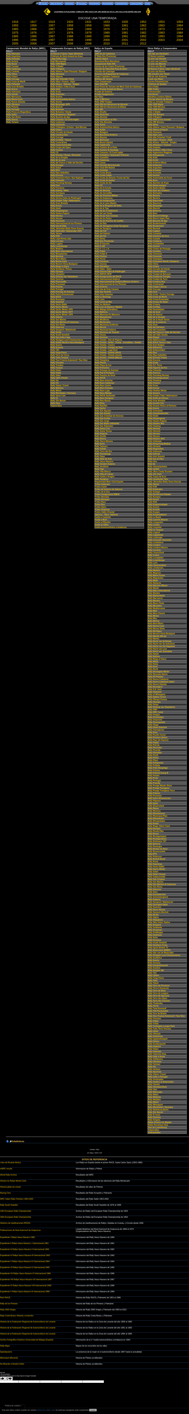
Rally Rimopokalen (156, 821)
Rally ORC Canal (155, 712)
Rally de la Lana (58, 160)
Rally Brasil (11, 64)
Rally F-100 (100, 246)
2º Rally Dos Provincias (105, 56)
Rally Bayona (101, 137)
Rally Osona (100, 335)
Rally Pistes (153, 758)
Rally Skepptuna (155, 920)
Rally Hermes (57, 216)
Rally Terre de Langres (158, 993)
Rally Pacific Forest (157, 735)
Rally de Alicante (102, 190)
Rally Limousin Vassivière (160, 540)
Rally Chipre (11, 76)
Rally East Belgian (156, 345)
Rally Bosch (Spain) (104, 142)
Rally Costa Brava (59, 142)
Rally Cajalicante (102, 145)
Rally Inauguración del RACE (108, 277)
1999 (88, 39)
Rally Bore (152, 213)
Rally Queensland (156, 806)
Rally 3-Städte (57, 66)
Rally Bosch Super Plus (158, 218)
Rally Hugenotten (156, 449)
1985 (15, 36)
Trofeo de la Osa (102, 492)
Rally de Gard (154, 312)
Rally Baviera (154, 198)
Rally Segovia (101, 434)
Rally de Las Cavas (103, 213)
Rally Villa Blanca (103, 472)
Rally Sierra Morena (104, 441)
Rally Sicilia (56, 332)
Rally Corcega (12, 79)
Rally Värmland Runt (157, 1087)
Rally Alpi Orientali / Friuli (62, 79)
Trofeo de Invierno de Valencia (108, 489)
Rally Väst (152, 1089)
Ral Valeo (99, 97)
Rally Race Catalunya (104, 383)
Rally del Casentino (157, 330)
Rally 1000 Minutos (156, 107)
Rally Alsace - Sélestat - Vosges (65, 84)
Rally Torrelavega (103, 454)
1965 (15, 29)
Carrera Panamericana (158, 82)
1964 (179, 25)
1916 (15, 21)
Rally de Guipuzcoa (104, 198)
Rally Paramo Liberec (157, 737)
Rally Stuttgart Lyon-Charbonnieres (67, 340)
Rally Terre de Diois (157, 991)
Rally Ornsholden (156, 717)
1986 (33, 36)
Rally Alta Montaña (103, 122)
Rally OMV (152, 710)
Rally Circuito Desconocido (107, 165)
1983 (161, 32)
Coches (147, 3)
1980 (106, 32)
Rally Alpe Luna (155, 135)
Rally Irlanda (12, 94)
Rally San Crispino (156, 879)
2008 (70, 43)
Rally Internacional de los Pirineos (66, 223)
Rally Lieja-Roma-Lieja (61, 239)
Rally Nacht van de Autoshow (161, 644)
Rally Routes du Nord (157, 849)
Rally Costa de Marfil (15, 82)
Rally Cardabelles (156, 244)
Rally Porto (153, 778)
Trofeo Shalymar (102, 510)
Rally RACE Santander (105, 396)
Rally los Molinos (103, 304)
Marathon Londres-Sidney (160, 97)
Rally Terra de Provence (159, 986)
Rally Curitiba (154, 307)
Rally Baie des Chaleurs (159, 190)
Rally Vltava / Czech (60, 385)
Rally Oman (153, 705)
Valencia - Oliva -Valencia (106, 515)
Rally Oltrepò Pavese (157, 699)
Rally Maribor (154, 593)
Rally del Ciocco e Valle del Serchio (67, 163)
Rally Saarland (57, 302)
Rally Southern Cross (157, 945)
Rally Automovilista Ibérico (63, 99)
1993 (161, 36)
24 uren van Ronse (156, 71)
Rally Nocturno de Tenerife (107, 332)
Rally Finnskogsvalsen (158, 378)
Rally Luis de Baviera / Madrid (108, 307)
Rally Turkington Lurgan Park (161, 1026)
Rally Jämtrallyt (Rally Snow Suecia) (67, 228)
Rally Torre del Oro (103, 451)
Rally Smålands (155, 927)
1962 (143, 25)
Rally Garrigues (58, 193)
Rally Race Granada (104, 388)
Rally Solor (153, 937)
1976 (33, 32)
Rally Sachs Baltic (59, 304)
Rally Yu (54, 398)
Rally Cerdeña (12, 71)
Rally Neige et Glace (60, 266)
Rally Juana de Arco (157, 477)
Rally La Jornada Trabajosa (160, 102)
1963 (161, 25)
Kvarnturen (153, 94)
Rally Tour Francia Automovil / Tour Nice (69, 360)
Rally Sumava (57, 347)
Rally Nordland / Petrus (61, 269)
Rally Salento (57, 317)
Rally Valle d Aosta (59, 378)
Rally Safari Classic (157, 874)
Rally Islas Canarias (104, 294)
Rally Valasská (154, 1051)
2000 (106, 39)
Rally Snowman (155, 930)
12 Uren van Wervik (156, 66)
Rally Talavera (101, 446)
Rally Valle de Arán (103, 459)
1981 (125, 32)
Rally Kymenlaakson (157, 515)
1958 (70, 25)
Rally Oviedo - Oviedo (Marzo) (108, 358)
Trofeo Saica (100, 507)
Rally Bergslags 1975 (60, 104)
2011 (125, 43)
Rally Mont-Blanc (58, 259)
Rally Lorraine (57, 241)
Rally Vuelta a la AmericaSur (161, 1082)
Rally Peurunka (155, 748)
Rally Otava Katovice (157, 727)
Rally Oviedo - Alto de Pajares (108, 340)
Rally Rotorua (154, 844)
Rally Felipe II (101, 254)
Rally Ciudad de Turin (157, 279)
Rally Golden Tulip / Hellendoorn (65, 201)
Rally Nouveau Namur (158, 674)
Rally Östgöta (154, 1120)
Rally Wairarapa (155, 1092)
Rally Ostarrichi (155, 720)
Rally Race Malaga (103, 393)
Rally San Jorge (102, 421)
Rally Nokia (153, 664)
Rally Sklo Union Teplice (159, 922)
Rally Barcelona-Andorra (106, 135)
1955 (15, 25)
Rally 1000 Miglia (58, 64)
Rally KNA (152, 502)
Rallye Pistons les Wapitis (160, 1122)
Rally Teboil (153, 983)
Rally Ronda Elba (156, 831)
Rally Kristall (153, 510)
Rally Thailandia (155, 1003)
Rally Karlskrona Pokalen (159, 494)
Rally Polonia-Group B (158, 773)
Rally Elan (152, 353)
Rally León (100, 299)
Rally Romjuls (154, 829)
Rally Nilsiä (153, 661)
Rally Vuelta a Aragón (104, 477)
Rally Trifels (153, 1024)
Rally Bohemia (57, 109)
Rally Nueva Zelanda (15, 102)
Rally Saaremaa (155, 864)
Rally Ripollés (101, 406)
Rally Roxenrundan (156, 851)
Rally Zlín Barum (58, 401)
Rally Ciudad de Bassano (159, 274)
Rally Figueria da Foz (157, 368)
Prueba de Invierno (103, 92)
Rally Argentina (13, 56)
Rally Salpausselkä (156, 877)
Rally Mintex (153, 616)
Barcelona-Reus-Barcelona (107, 61)
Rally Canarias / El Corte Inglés (65, 120)
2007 (51, 43)
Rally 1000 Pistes (155, 109)
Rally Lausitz (154, 525)
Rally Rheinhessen (156, 813)
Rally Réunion (154, 811)
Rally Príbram (154, 793)
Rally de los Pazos (103, 218)
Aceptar (93, 1410)
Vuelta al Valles (102, 525)
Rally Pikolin (100, 363)
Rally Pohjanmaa (155, 763)
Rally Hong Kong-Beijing (159, 444)
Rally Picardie (154, 750)
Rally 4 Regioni (57, 69)
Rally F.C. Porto (155, 365)
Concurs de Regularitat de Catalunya (111, 74)
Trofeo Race (100, 502)
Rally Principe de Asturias (62, 292)
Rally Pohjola (154, 765)
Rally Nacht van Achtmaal (159, 641)
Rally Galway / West (60, 190)
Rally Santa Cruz (102, 428)
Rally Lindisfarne (155, 542)
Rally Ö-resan (154, 1115)
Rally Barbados (155, 193)
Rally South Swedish (60, 335)
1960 (106, 25)
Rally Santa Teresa (103, 431)
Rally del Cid (100, 231)
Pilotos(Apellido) (107, 3)
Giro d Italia (153, 87)
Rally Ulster (56, 370)
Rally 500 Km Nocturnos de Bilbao (110, 107)
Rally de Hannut (155, 315)
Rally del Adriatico (156, 327)
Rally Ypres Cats (58, 396)
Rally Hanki (56, 208)
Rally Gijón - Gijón (103, 269)
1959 (88, 25)
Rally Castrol (154, 246)
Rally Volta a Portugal (157, 1077)
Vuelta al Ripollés (103, 522)
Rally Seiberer (154, 899)
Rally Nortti (153, 669)
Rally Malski (153, 588)
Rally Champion (155, 259)
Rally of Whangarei (156, 694)
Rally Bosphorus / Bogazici (63, 114)
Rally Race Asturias (104, 380)
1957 (51, 25)
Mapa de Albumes (56, 3)
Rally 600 (99, 109)
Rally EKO (55, 170)
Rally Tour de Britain (157, 1013)
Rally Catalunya (13, 69)
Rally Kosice (153, 507)
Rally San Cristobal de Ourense (109, 416)
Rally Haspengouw (59, 211)
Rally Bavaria (154, 196)
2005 (15, 43)
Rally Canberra (154, 241)
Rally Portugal (12, 109)
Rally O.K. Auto (155, 689)
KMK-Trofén (153, 89)
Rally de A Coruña (103, 188)
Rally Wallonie (57, 388)
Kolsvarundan (154, 92)
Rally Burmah (154, 228)
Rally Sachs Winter (59, 307)
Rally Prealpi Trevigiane (158, 788)
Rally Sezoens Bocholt (158, 912)
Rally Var (55, 380)
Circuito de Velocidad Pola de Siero (111, 69)
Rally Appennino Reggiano (160, 152)
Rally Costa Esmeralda (61, 145)
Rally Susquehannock (158, 965)
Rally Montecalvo (103, 322)
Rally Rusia (153, 862)
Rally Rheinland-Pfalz (157, 816)
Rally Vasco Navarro (104, 461)
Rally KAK (55, 236)
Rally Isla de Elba (58, 226)
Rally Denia (100, 239)
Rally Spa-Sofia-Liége (60, 337)
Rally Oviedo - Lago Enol (106, 350)
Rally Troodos (57, 365)
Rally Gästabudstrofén (158, 413)
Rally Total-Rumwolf (157, 1008)
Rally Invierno (101, 287)
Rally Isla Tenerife (103, 292)
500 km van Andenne (157, 76)
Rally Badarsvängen (157, 185)
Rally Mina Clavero (156, 613)
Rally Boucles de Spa (60, 117)
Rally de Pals (101, 223)
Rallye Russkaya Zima (158, 1125)
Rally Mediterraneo (156, 608)
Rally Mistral (153, 621)
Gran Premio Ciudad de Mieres (109, 89)
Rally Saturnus (57, 327)
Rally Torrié (153, 1006)
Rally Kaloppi (154, 492)
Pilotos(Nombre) (94, 3)
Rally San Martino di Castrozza (65, 322)
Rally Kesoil (153, 499)
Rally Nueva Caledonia (158, 679)
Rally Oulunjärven (156, 730)
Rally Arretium (154, 170)
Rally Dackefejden (156, 309)
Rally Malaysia (154, 583)
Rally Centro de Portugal (159, 249)
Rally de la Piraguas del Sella (108, 206)
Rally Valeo (56, 375)
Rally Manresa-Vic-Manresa (107, 315)
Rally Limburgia (155, 537)
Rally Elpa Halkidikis (60, 173)
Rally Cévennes (58, 125)
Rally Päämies (154, 801)
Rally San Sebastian (104, 426)
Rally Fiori (55, 185)
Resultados (82, 4)
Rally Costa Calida (103, 175)
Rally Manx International (62, 251)
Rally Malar (153, 580)
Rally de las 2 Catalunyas (106, 211)
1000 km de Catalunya (105, 54)
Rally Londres (154, 545)
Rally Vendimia (101, 466)
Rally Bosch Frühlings (158, 216)
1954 (179, 21)
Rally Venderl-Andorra (105, 464)
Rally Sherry (100, 439)
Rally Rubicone (155, 856)
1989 (88, 36)
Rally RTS (152, 854)
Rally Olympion (57, 274)
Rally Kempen (154, 497)
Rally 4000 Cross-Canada (159, 120)
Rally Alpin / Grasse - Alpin (63, 82)
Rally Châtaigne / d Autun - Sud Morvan (69, 127)
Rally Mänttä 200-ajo (157, 636)
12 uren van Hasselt (157, 59)
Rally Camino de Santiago (106, 150)
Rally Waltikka (154, 1100)
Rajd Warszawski (58, 61)
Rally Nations (154, 656)
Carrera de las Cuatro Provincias (110, 66)
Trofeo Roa (100, 504)
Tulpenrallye (56, 406)
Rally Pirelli (153, 755)
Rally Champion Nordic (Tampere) (163, 261)
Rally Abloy (153, 125)
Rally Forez (153, 385)
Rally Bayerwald (155, 201)
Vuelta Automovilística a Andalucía (111, 527)
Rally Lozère (153, 555)
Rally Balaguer (101, 132)
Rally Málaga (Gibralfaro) (106, 309)
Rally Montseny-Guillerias (106, 325)
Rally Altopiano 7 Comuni (159, 145)
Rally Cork (152, 292)
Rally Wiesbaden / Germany (63, 393)
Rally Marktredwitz (156, 596)
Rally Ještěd (153, 469)
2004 (179, 39)
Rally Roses (153, 834)
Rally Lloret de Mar (103, 302)
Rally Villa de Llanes (104, 474)
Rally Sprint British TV (158, 948)
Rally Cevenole (155, 256)
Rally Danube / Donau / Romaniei (66, 155)
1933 (106, 21)
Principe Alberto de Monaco (160, 99)
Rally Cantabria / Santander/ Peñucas (112, 155)
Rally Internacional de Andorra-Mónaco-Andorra (117, 282)
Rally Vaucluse (154, 1072)
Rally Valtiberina (155, 1059)
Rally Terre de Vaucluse (158, 996)
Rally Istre (152, 461)
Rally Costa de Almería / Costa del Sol (112, 178)
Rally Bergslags (155, 206)
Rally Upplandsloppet (158, 1039)
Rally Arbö (55, 89)
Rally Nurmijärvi (155, 687)
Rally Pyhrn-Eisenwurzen (62, 294)
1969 (88, 29)
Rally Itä (151, 464)
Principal (43, 4)
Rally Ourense (57, 279)
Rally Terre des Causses (159, 1001)
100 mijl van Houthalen (158, 54)
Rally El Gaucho (102, 244)
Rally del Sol (100, 236)
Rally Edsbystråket (156, 350)
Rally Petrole (153, 745)
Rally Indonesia (13, 92)
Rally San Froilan (102, 418)
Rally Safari (11, 114)
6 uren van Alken (155, 79)
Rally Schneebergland (158, 897)
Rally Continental (156, 284)
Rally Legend (154, 532)
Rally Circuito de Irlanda (62, 132)
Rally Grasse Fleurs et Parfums (162, 406)
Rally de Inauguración (105, 201)
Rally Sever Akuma (156, 910)
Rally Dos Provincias (104, 241)
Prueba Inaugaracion (104, 94)
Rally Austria (12, 61)
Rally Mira (152, 618)
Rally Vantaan (154, 1064)
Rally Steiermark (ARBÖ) (159, 950)
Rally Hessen (57, 218)
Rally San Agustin (103, 411)
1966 (33, 29)
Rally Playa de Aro (103, 365)
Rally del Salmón (102, 233)
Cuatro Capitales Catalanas (107, 76)
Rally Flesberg (154, 380)
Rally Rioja (100, 403)
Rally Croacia (57, 150)
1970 (106, 29)
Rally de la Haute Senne (159, 320)
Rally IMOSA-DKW (103, 274)
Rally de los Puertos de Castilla (109, 221)
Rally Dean (153, 325)
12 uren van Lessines (157, 61)
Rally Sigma (153, 917)
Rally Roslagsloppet (157, 836)
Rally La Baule (154, 517)
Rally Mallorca (101, 312)
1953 (161, 21)
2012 (143, 43)
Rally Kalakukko (155, 489)
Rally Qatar (153, 803)
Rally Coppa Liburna (157, 287)
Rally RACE (56, 297)
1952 (143, 21)
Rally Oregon (154, 715)
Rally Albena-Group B (158, 130)
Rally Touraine (57, 363)
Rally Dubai (56, 168)
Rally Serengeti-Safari (158, 905)
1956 (33, 25)
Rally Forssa (153, 388)
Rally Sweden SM (156, 970)
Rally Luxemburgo (59, 246)
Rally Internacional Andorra (107, 279)
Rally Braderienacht (157, 223)
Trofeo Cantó (101, 487)
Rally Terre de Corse (60, 355)
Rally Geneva (57, 196)
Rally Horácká (154, 446)
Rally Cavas (100, 163)
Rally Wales (153, 1094)
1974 (179, 29)
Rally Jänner (56, 233)
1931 (88, 21)
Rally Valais (56, 373)
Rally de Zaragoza (103, 228)
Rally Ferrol (100, 259)
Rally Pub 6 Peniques (104, 373)
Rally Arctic (56, 92)
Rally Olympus (13, 104)
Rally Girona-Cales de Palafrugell (66, 198)
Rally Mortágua (155, 631)
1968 (70, 29)
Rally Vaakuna (154, 1046)
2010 (106, 43)
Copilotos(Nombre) (121, 3)
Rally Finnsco (154, 373)
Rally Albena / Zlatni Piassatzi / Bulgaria (69, 71)
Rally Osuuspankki (156, 722)
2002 (143, 39)
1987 (51, 36)
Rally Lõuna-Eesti (156, 553)
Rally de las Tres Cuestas (106, 216)
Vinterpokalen (154, 1132)
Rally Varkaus (154, 1069)
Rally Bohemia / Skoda (61, 112)
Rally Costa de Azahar (105, 180)
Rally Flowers (154, 383)
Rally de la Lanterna (157, 322)
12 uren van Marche (157, 64)
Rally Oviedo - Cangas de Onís (109, 347)
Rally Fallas (100, 251)
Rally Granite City (156, 403)
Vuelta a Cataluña (103, 517)
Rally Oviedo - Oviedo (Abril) (108, 353)
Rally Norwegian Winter (158, 672)
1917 (33, 21)
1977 (51, 32)
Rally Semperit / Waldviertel (63, 330)
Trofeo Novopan (102, 499)
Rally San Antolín (103, 413)
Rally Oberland (154, 692)
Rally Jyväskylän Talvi (158, 479)
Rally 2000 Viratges (103, 102)
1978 (70, 32)
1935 (125, 21)
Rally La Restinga (103, 297)
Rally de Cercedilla (103, 193)
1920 (70, 21)
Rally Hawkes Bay (156, 423)
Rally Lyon (152, 563)
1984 (179, 32)
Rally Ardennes (57, 94)
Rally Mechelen (155, 606)
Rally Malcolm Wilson (157, 585)
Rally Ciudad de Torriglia (159, 277)
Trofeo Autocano (102, 484)
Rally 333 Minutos (156, 114)
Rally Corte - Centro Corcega (161, 294)
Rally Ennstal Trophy (157, 358)
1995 (15, 39)
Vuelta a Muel (101, 520)
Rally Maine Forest (156, 575)
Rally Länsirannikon (157, 565)
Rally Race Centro (103, 385)
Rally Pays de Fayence (158, 740)
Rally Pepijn (153, 742)
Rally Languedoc (155, 522)
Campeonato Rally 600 (105, 64)
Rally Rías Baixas (103, 401)
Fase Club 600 (101, 84)
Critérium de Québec (157, 84)
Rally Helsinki (154, 431)
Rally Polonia (12, 107)
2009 (88, 43)
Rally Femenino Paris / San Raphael (67, 178)
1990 (106, 36)
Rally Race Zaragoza (104, 398)
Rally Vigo (99, 469)
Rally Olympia (57, 271)
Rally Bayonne (154, 203)
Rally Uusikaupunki (157, 1044)
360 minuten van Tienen (159, 74)
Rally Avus (153, 180)
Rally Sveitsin (154, 968)
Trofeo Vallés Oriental (105, 512)
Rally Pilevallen (155, 753)
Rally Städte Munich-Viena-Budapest (67, 342)
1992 (143, 36)
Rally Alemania (13, 54)
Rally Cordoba (101, 170)
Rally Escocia (57, 175)
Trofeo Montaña (102, 497)
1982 (143, 32)
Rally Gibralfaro (102, 266)
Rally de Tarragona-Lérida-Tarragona (111, 226)
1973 (161, 29)
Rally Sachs (100, 408)
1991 (125, 36)
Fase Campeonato (103, 82)
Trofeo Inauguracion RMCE (107, 494)
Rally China (11, 74)
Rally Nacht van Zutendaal (160, 651)
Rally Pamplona (102, 360)
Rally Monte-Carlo (14, 99)
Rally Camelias (154, 233)
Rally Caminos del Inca (158, 236)
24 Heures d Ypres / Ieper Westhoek (67, 54)
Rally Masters (154, 601)
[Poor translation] (9, 1378)
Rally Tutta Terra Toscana (159, 1029)
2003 (161, 39)
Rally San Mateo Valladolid (107, 423)
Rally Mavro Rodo (156, 603)
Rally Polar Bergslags (158, 768)
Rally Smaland (154, 925)
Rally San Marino (58, 320)
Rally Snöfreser (155, 935)
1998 (70, 39)
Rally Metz (152, 611)
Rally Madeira (57, 249)
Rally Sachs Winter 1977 (62, 312)
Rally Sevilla (100, 436)
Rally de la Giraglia (59, 158)
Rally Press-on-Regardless (18, 112)
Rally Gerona (101, 264)
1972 (143, 29)
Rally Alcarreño (102, 114)
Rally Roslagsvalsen (157, 839)
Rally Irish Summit (156, 456)
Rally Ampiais (154, 147)
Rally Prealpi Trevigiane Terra (161, 791)
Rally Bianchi (57, 107)
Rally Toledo (100, 449)
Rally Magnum (154, 573)
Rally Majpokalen (155, 578)
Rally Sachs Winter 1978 (62, 315)
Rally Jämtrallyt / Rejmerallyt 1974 (66, 231)
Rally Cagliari (154, 231)
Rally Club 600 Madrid (105, 168)
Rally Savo (153, 892)
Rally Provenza (155, 796)
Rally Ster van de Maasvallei (160, 953)
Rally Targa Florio (59, 353)
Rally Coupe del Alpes (61, 147)
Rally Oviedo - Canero (105, 345)
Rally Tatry (153, 981)
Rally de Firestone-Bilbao (106, 196)
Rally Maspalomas (59, 254)
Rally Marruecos (13, 97)
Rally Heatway (154, 426)
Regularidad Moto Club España (109, 482)
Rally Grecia (11, 89)
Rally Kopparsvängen (158, 504)
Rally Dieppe (153, 337)
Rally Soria (100, 444)
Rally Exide (153, 363)
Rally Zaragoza (101, 479)
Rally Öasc (55, 403)
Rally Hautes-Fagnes (60, 213)
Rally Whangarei (155, 1105)
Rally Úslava (153, 1041)
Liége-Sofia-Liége (59, 59)
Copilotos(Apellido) (136, 3)
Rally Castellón (102, 158)
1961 (125, 25)
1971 (125, 29)
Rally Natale (153, 654)
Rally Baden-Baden (156, 188)
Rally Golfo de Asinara (158, 398)
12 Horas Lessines (156, 56)
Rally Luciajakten (156, 558)
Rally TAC (55, 350)
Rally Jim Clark (155, 474)
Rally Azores (56, 102)
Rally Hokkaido (155, 441)
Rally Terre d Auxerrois (158, 988)
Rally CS (54, 152)
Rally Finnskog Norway (61, 183)
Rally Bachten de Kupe (158, 183)
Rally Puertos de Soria (105, 375)
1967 (51, 29)
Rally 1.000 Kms (102, 99)
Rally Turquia (12, 122)
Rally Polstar (153, 775)
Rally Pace (152, 732)
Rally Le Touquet (155, 530)
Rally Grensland (155, 411)
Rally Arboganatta (156, 155)
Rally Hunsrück (57, 221)
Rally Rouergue (58, 299)
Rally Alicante (101, 117)
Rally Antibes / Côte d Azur (63, 87)
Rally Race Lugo (102, 390)
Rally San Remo (13, 117)
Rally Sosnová (154, 940)
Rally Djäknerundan (157, 340)
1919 (51, 21)
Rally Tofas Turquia (59, 358)
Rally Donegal (57, 165)
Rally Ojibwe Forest (157, 697)
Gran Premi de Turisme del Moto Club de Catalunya (118, 87)
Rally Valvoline (154, 1062)
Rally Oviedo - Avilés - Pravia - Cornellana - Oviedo (118, 342)
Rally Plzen (153, 760)
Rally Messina (57, 256)
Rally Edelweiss (155, 347)
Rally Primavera (102, 368)
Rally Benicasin (102, 140)
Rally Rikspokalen (156, 818)
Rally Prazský (154, 783)
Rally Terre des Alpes (157, 998)
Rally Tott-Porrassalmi (158, 1011)
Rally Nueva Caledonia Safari (161, 682)
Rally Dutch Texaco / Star (159, 342)
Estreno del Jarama (104, 79)
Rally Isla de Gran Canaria (106, 289)
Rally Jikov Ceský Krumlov (160, 472)
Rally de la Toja (102, 208)
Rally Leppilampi (155, 535)
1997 (51, 39)
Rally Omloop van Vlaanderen (64, 277)
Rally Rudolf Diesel (156, 859)
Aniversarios (69, 3)
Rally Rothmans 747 (157, 841)
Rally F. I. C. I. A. (102, 249)
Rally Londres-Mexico (158, 547)
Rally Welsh (56, 390)
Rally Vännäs (154, 1084)
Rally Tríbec (153, 1021)
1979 (88, 32)
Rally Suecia (12, 120)
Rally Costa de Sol (103, 183)
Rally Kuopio (154, 512)
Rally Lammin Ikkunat (158, 520)
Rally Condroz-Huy (59, 135)
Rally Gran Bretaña (15, 87)
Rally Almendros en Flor (106, 120)
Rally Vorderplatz (155, 1079)
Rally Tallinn (153, 975)
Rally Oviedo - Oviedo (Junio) (108, 355)
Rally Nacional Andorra (105, 330)
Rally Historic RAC (156, 439)
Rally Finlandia (13, 84)
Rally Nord (152, 667)
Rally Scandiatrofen (157, 894)
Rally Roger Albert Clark (159, 826)
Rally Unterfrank (155, 1036)
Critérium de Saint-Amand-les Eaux (67, 56)
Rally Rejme (153, 808)
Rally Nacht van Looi (157, 649)
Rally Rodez (153, 824)
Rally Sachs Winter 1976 (62, 309)
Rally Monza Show (156, 629)
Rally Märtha (153, 639)
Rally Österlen (154, 1117)
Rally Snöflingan (155, 932)
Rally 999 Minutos (156, 122)
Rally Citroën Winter (157, 271)
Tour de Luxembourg (157, 1127)
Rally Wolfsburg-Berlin (158, 1110)
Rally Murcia (100, 327)
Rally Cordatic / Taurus (61, 140)
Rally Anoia (100, 125)
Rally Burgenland (156, 226)
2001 (125, 39)
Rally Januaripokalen (157, 466)
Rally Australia (13, 59)
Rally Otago (153, 725)
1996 (33, 39)
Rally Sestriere (154, 907)
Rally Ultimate (154, 1034)
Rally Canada (12, 66)
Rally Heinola (154, 428)
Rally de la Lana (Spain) (105, 203)
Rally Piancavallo (58, 282)
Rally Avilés (100, 130)
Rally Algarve (57, 76)
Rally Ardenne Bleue (157, 163)
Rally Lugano (57, 244)
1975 (15, 32)
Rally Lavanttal (154, 527)
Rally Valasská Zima (157, 1054)
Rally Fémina (101, 256)
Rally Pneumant (58, 284)
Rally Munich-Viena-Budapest (64, 264)
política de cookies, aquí (46, 1410)
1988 (70, 36)
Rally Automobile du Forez (160, 178)
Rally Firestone (57, 188)
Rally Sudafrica (155, 958)
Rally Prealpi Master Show (160, 786)
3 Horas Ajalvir (101, 59)
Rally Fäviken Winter (157, 390)
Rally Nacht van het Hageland (161, 646)
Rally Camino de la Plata (106, 147)
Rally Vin (55, 383)
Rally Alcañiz (101, 112)
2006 (33, 43)
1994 (179, 36)
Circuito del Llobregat (105, 71)
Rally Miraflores (102, 320)
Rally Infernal (154, 454)
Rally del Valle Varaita (158, 335)
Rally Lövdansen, (156, 568)
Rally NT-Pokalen (155, 677)
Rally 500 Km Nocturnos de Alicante (111, 104)
